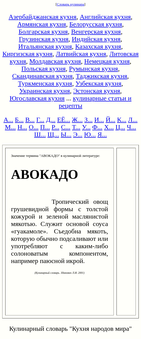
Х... (109, 127)
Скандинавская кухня (42, 76)
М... (10, 127)
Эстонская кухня (96, 90)
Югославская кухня (37, 98)
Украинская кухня (44, 90)
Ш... (40, 134)
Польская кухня (43, 68)
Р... (55, 127)
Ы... (66, 134)
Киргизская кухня (27, 53)
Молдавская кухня (55, 61)
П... (45, 127)
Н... (22, 127)
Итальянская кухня (45, 46)
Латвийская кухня (81, 53)
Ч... (131, 127)
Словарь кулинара (70, 4)
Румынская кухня (93, 68)
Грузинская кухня (44, 39)
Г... (40, 119)
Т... (76, 127)
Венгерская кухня (96, 31)
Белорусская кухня (95, 24)
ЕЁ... (63, 119)
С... (65, 127)
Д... (50, 119)
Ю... (90, 134)
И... (99, 119)
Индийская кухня (96, 39)
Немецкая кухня (107, 61)
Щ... (53, 134)
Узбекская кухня (98, 83)
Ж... (77, 119)
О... (34, 127)
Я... (102, 134)
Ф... (97, 127)
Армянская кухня (41, 24)
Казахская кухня (98, 46)
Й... (110, 119)
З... (88, 119)
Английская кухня (105, 16)
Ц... (120, 127)
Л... (132, 119)
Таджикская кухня (101, 76)
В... (30, 119)
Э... (77, 134)
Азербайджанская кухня (42, 16)
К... (121, 119)
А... (8, 119)
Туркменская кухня (45, 83)
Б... (19, 119)
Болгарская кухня (43, 31)
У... (86, 127)
